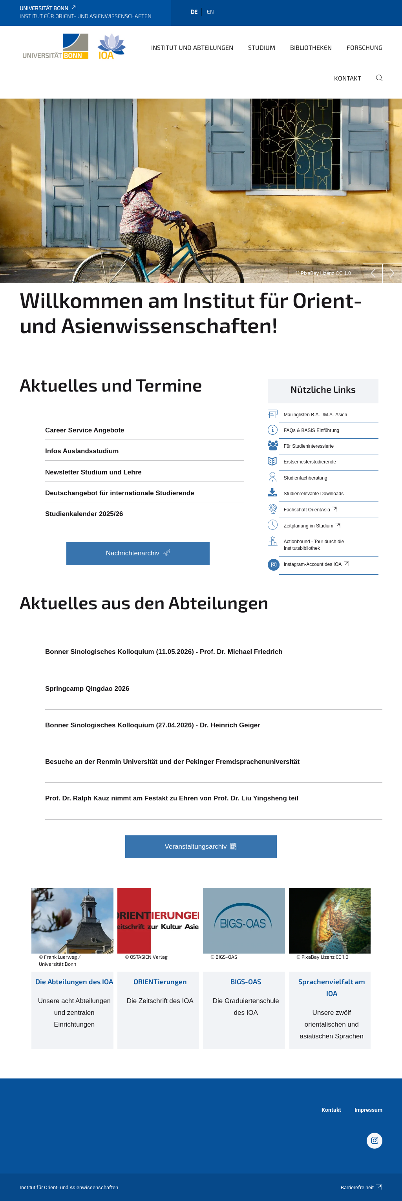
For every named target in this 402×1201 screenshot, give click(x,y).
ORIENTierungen (160, 981)
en (210, 11)
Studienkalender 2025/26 (84, 514)
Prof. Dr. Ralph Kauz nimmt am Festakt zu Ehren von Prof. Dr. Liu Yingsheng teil (171, 798)
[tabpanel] (201, 191)
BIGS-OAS (245, 981)
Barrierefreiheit (361, 1187)
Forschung (364, 47)
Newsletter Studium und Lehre (93, 472)
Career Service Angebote (84, 430)
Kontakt (347, 78)
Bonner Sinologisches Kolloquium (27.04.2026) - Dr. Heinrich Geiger (152, 725)
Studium (261, 47)
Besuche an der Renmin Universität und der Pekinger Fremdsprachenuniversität (172, 761)
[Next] (392, 273)
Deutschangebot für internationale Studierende (119, 493)
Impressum (368, 1110)
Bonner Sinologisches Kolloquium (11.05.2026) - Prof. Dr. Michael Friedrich (164, 651)
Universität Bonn (48, 8)
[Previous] (372, 273)
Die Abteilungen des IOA (74, 981)
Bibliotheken (311, 47)
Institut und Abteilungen (192, 47)
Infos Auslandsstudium (82, 451)
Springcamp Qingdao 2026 (87, 688)
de (194, 11)
